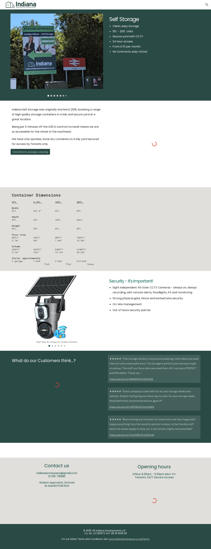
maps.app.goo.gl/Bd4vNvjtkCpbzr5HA (131, 379)
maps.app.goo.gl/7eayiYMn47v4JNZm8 (131, 435)
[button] (207, 5)
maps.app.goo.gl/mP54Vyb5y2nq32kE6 (131, 406)
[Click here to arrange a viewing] (30, 151)
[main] (154, 36)
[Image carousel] (56, 55)
